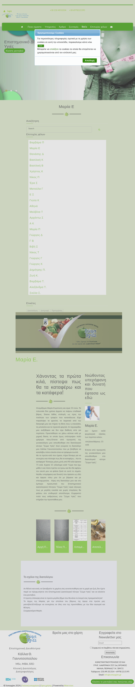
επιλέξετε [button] (54, 49)
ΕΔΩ (41, 46)
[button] (90, 60)
